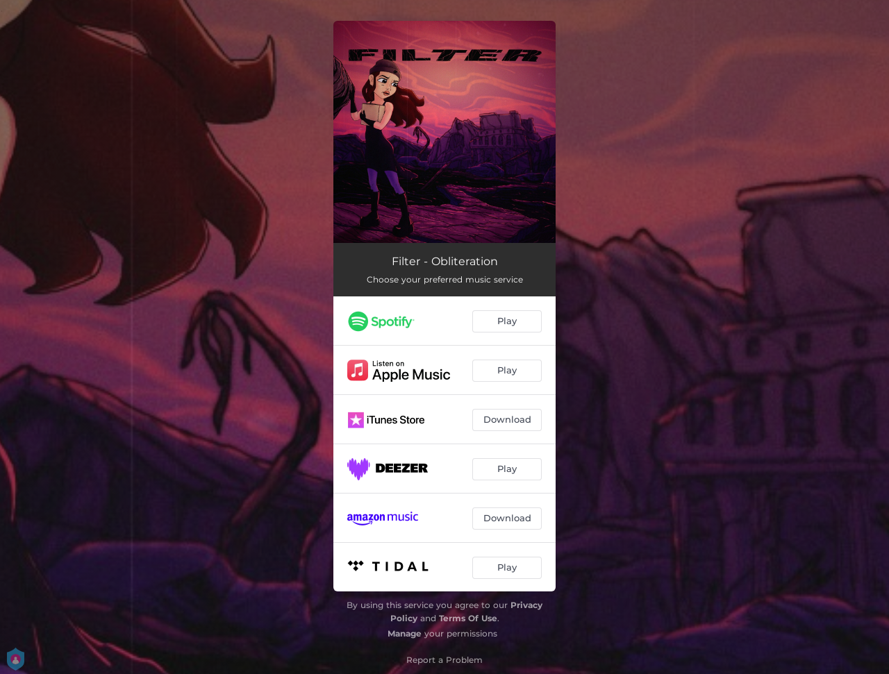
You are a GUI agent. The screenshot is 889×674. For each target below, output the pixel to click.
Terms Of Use (468, 618)
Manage (405, 633)
